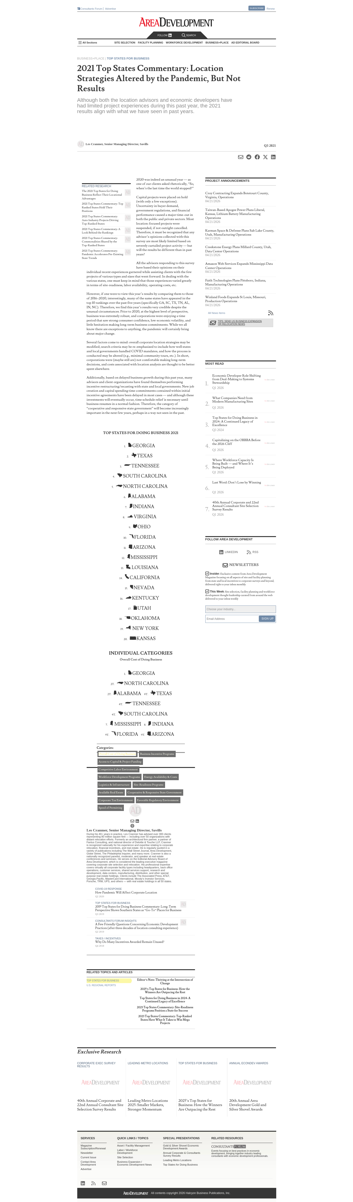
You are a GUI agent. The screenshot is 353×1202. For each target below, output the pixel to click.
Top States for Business (128, 58)
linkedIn (228, 552)
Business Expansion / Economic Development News (134, 1163)
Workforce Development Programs (119, 777)
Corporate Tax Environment (116, 800)
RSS (252, 552)
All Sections (90, 42)
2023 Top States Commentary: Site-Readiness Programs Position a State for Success (165, 1009)
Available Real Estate (111, 792)
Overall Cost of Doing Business (117, 754)
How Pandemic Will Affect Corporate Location (126, 892)
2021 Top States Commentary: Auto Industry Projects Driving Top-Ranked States (100, 220)
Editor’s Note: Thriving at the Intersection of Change (165, 981)
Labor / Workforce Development (127, 1151)
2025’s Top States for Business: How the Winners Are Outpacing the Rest (165, 990)
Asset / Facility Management (133, 1145)
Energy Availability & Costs (160, 777)
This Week (240, 595)
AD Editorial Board (245, 42)
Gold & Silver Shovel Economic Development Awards (181, 1147)
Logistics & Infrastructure (114, 785)
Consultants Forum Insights (115, 920)
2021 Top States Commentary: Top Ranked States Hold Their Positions (102, 207)
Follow (165, 35)
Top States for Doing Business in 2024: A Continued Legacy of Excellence (165, 999)
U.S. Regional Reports (101, 985)
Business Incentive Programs (157, 754)
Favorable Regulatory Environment (158, 800)
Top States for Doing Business (180, 1164)
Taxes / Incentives (108, 938)
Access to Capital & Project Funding (120, 761)
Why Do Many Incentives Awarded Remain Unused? (129, 942)
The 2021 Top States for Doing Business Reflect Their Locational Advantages (102, 194)
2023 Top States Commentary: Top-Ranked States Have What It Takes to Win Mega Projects (165, 1020)
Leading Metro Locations (177, 1160)
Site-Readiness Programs (148, 785)
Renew (271, 8)
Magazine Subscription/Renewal (93, 1147)
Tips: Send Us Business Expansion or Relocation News (240, 322)
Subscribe (257, 8)
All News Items (216, 313)
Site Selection (125, 1157)
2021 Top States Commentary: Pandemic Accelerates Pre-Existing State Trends (102, 254)
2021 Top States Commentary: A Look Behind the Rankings (101, 231)
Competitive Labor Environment (118, 769)
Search (189, 35)
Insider (239, 579)
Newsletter (87, 1152)
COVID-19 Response (108, 888)
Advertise (110, 8)
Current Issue (88, 1157)
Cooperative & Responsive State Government (154, 792)
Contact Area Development (88, 1163)
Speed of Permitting (110, 808)
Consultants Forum (91, 8)
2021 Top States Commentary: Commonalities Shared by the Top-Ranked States (100, 241)
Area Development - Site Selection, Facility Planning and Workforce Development (176, 22)
